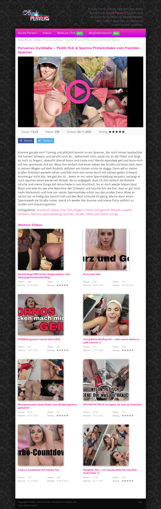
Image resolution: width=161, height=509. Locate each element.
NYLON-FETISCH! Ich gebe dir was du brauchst (112, 405)
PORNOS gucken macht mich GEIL (39, 339)
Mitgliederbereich (104, 33)
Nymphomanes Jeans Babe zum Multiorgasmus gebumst (47, 406)
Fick (70, 210)
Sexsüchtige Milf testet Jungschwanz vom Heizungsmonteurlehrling (44, 276)
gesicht (105, 210)
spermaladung (52, 214)
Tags (140, 501)
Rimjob (115, 210)
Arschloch (43, 210)
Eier (63, 210)
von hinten (102, 214)
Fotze (88, 210)
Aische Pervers (115, 13)
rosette (126, 210)
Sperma (36, 214)
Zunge (114, 214)
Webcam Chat (70, 33)
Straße (79, 214)
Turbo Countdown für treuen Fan (38, 470)
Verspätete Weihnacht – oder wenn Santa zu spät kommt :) (111, 341)
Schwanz (23, 214)
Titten (89, 214)
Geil (96, 210)
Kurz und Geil (91, 274)
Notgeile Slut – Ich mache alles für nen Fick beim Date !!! (110, 471)
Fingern (79, 210)
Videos (47, 33)
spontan (68, 214)
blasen (55, 210)
